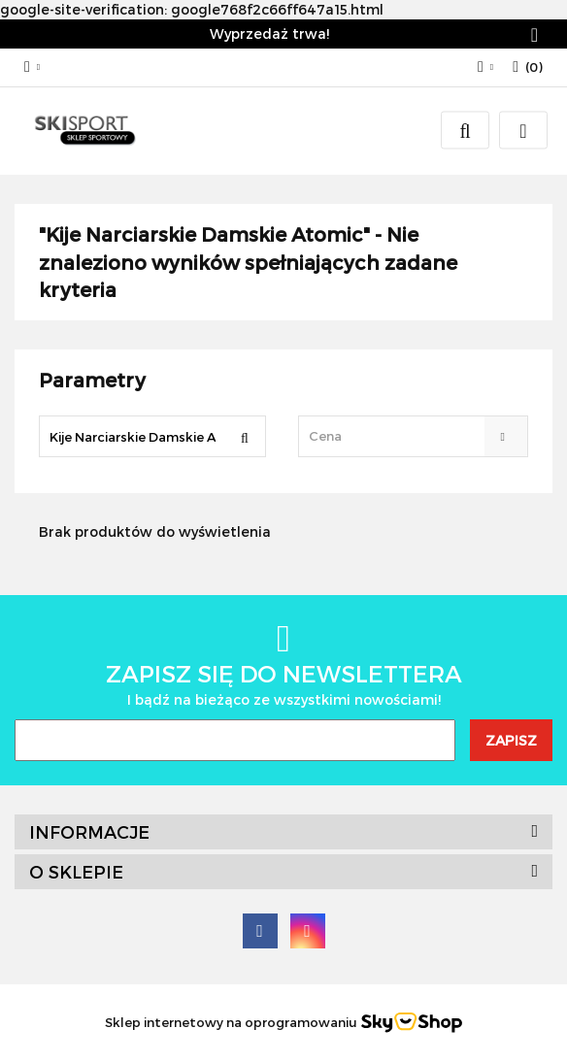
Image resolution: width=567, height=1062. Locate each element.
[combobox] (413, 436)
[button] (527, 67)
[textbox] (396, 436)
